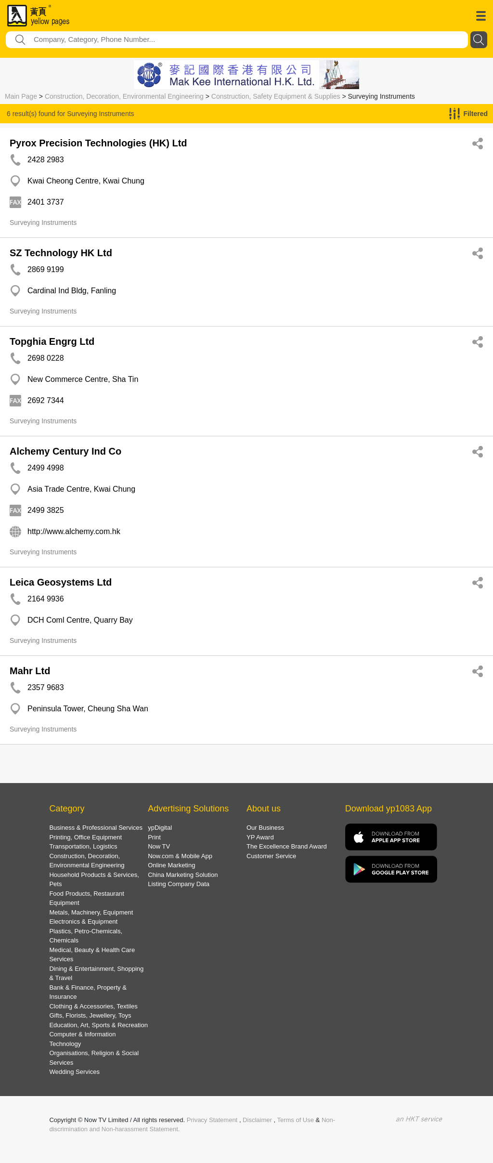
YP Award (260, 837)
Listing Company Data (178, 884)
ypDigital (160, 827)
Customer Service (271, 856)
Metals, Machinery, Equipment (91, 912)
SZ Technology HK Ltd (61, 253)
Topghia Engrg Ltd (52, 341)
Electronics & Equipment (83, 921)
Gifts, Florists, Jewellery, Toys (90, 1015)
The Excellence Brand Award (286, 846)
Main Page (21, 96)
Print (154, 837)
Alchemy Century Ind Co (65, 451)
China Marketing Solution (183, 874)
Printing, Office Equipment (85, 837)
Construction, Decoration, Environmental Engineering (124, 96)
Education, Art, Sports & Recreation (98, 1025)
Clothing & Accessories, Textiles (93, 1006)
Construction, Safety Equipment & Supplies (275, 96)
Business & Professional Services (96, 827)
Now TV (159, 846)
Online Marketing (171, 865)
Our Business (265, 827)
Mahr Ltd (30, 671)
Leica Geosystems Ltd (61, 582)
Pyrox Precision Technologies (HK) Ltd (98, 143)
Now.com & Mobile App (180, 856)
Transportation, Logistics (83, 846)
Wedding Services (74, 1071)
